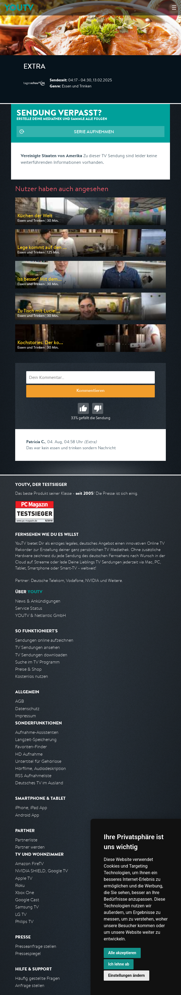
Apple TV (23, 878)
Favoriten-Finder (31, 747)
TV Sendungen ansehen (37, 647)
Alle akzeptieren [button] (122, 953)
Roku (20, 885)
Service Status (28, 608)
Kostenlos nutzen (31, 676)
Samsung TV (27, 907)
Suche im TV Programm (37, 662)
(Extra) (90, 441)
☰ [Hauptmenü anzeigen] (174, 7)
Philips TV (24, 921)
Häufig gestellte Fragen (37, 978)
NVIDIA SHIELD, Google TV (41, 871)
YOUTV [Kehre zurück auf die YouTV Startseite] (18, 7)
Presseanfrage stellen (35, 946)
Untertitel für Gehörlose (38, 761)
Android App (27, 815)
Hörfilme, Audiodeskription (40, 768)
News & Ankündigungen (37, 601)
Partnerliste (26, 840)
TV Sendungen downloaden (41, 655)
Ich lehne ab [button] (118, 964)
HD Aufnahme (28, 754)
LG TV (20, 914)
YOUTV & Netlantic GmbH (40, 615)
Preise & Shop (28, 669)
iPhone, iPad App (31, 808)
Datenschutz (27, 709)
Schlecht (97, 408)
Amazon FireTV (29, 863)
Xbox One (24, 892)
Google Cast (27, 900)
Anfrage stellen (29, 985)
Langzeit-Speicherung (36, 739)
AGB (19, 701)
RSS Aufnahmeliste (33, 776)
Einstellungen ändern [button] (126, 975)
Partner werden (30, 847)
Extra (34, 67)
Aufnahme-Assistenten (36, 732)
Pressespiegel (28, 953)
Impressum (25, 716)
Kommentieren (90, 391)
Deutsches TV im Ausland (39, 783)
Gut (83, 408)
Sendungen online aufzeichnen (44, 640)
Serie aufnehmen (94, 132)
